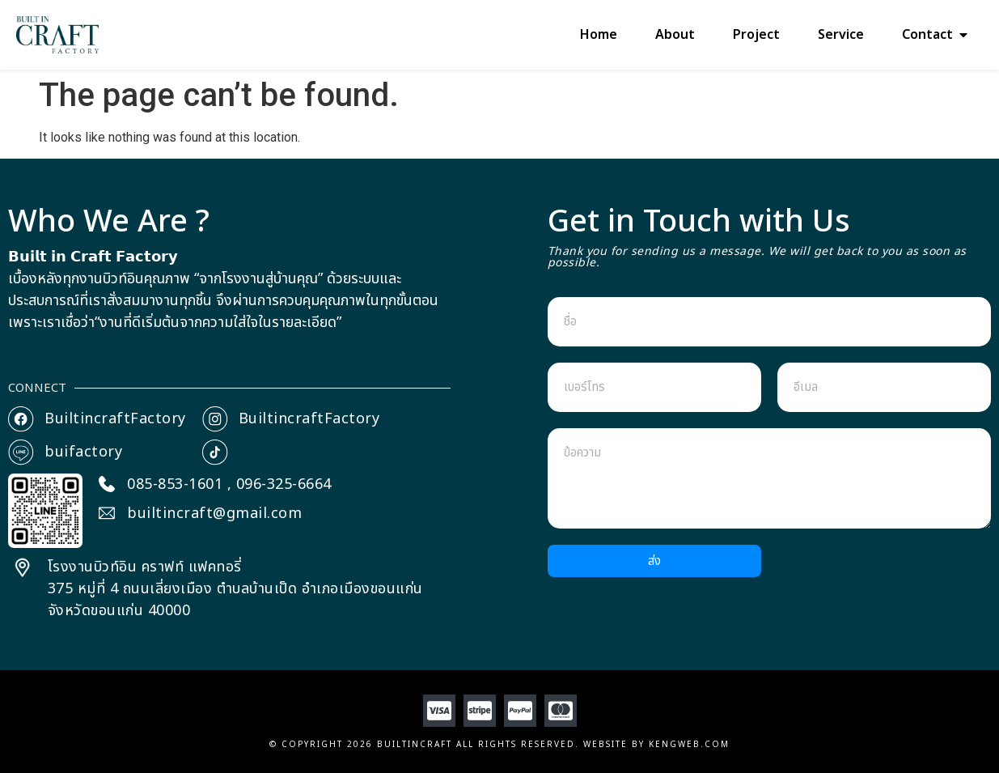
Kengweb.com (689, 744)
